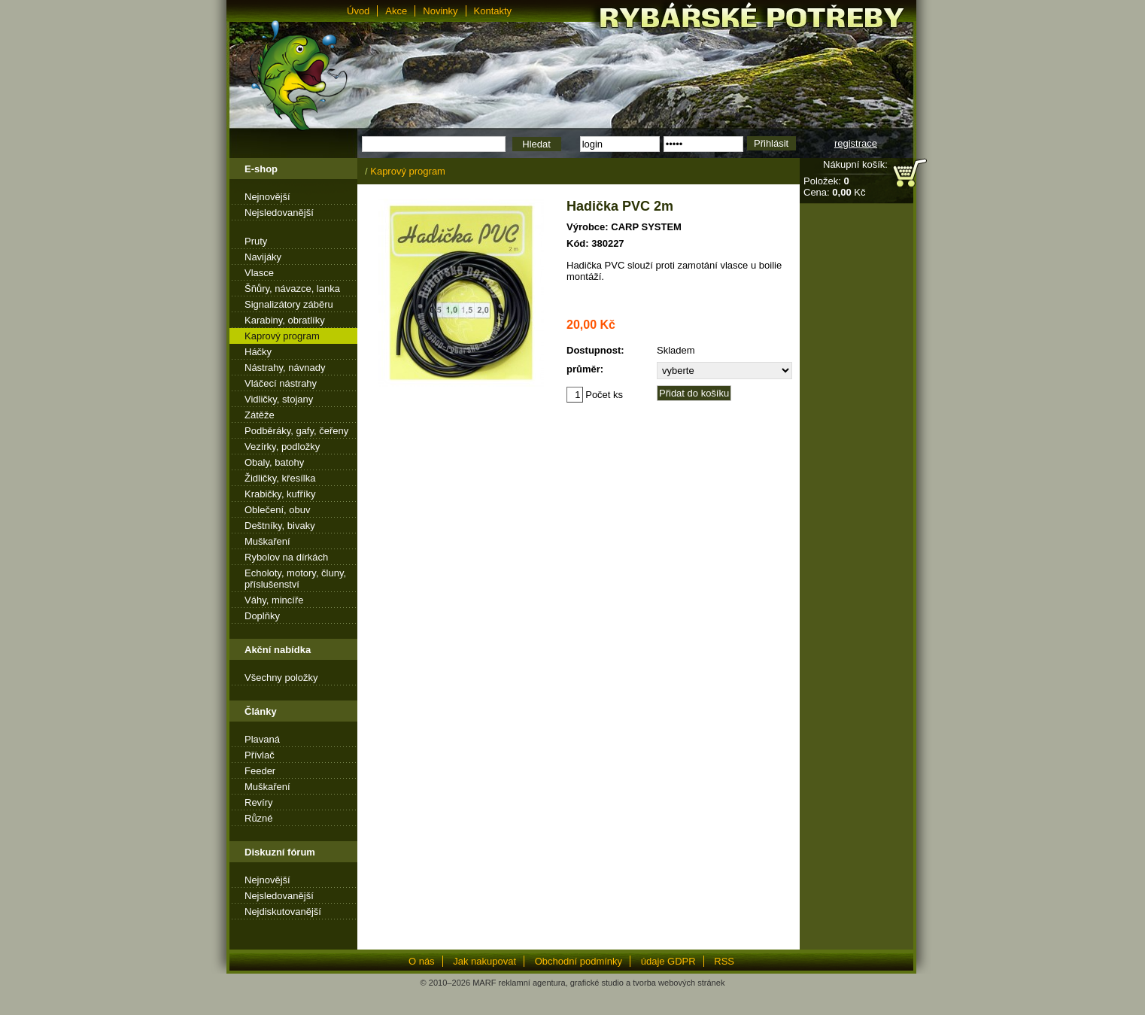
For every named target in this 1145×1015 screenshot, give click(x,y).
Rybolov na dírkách (286, 557)
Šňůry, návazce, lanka (292, 288)
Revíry (258, 802)
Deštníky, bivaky (279, 525)
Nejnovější (267, 196)
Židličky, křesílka (279, 478)
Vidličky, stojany (278, 399)
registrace (855, 143)
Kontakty (493, 11)
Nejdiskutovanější (282, 911)
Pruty (255, 241)
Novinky (440, 11)
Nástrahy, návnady (284, 367)
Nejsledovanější (279, 212)
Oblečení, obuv (277, 509)
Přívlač (259, 755)
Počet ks (594, 395)
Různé (258, 818)
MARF (484, 982)
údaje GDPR (668, 961)
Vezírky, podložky (282, 446)
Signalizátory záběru (288, 304)
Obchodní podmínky (578, 961)
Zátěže (259, 415)
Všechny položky (281, 677)
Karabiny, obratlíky (284, 320)
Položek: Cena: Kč (834, 186)
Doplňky (262, 615)
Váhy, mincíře (274, 600)
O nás (421, 961)
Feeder (259, 770)
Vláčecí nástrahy (280, 383)
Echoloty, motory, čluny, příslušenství (295, 578)
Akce (396, 11)
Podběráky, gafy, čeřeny (296, 430)
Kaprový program (282, 336)
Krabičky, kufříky (279, 494)
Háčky (258, 351)
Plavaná (262, 739)
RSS (724, 961)
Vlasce (259, 272)
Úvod (358, 11)
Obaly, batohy (274, 462)
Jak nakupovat (484, 961)
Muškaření (267, 541)
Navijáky (262, 257)
